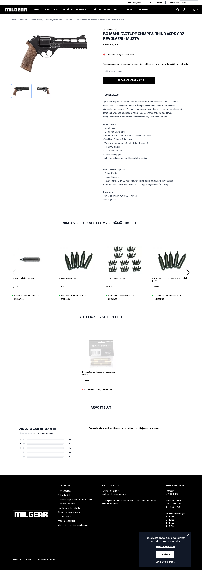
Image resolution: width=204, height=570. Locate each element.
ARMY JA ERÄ (51, 9)
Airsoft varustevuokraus (69, 512)
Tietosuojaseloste (66, 503)
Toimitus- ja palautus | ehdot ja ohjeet (75, 499)
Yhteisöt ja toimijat (66, 521)
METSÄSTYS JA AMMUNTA (75, 9)
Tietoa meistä (64, 491)
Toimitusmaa (174, 3)
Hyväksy (165, 554)
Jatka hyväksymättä (165, 562)
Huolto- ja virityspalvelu (69, 508)
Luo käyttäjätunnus (135, 3)
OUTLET (128, 9)
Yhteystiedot (64, 495)
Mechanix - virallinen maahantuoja (73, 525)
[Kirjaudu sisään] (184, 9)
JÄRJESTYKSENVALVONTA (106, 9)
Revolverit (69, 20)
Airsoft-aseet (36, 20)
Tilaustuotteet (64, 516)
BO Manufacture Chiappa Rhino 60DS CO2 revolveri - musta (100, 20)
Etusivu (13, 20)
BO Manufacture (110, 29)
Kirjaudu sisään (156, 3)
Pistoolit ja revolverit (53, 20)
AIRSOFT (36, 9)
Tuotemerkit (143, 9)
